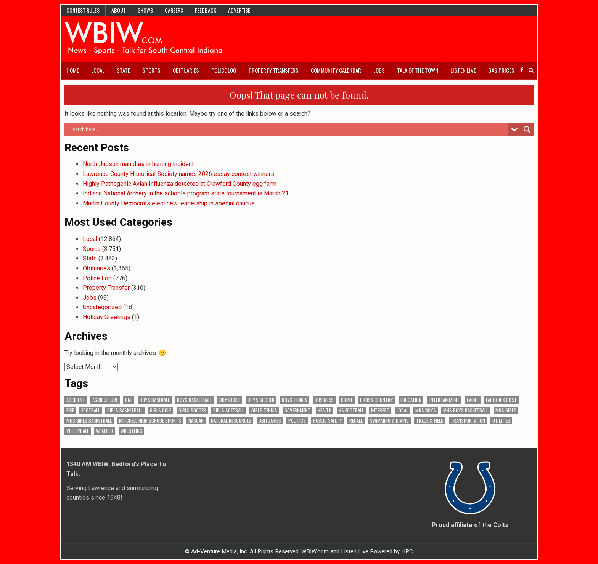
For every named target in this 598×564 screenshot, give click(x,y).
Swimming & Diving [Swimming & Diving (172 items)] (389, 420)
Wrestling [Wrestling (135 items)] (131, 431)
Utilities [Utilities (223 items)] (501, 420)
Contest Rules (83, 10)
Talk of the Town (417, 70)
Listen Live (463, 70)
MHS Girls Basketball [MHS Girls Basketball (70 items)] (89, 420)
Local (97, 70)
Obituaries (186, 70)
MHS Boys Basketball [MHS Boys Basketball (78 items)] (465, 410)
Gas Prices (501, 70)
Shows (145, 10)
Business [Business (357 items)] (324, 400)
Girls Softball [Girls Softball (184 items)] (228, 410)
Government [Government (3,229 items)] (297, 410)
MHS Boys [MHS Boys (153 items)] (425, 410)
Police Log (223, 70)
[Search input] (288, 129)
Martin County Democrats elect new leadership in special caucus (169, 203)
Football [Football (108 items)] (90, 410)
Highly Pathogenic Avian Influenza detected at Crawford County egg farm (179, 183)
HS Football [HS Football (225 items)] (351, 410)
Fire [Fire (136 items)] (70, 410)
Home (72, 70)
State (123, 70)
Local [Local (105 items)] (402, 410)
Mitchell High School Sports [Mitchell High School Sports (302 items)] (150, 420)
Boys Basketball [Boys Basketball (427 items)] (194, 400)
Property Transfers (274, 70)
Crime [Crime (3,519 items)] (347, 400)
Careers (174, 10)
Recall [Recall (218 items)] (356, 420)
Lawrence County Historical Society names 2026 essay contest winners (178, 173)
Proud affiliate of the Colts (470, 525)
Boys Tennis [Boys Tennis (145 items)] (294, 400)
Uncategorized (102, 307)
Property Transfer (106, 287)
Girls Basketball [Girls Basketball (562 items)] (125, 410)
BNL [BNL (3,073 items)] (128, 400)
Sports (151, 70)
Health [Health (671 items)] (324, 410)
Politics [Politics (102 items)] (297, 420)
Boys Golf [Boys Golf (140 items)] (229, 400)
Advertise (239, 10)
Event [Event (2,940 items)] (473, 400)
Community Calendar (336, 70)
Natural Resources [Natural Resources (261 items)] (231, 420)
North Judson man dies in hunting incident (138, 164)
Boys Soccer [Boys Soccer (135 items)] (261, 400)
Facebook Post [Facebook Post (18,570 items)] (501, 400)
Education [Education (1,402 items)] (410, 400)
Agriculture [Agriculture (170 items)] (105, 400)
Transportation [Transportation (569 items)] (468, 420)
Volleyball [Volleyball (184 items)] (77, 431)
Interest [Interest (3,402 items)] (380, 410)
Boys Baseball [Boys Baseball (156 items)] (155, 400)
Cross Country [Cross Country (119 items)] (376, 400)
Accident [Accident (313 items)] (75, 400)
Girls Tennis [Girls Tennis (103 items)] (264, 410)
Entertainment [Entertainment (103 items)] (444, 400)
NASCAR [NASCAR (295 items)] (196, 420)
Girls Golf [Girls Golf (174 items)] (160, 410)
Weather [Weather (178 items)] (104, 431)
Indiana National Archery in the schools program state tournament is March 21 (186, 193)
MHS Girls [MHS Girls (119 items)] (505, 410)
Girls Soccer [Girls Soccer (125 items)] (192, 410)
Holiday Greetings (106, 317)
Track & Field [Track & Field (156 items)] (430, 420)
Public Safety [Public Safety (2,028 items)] (327, 420)
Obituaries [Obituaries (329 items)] (270, 420)
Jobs (379, 70)
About (118, 10)
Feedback (205, 10)
